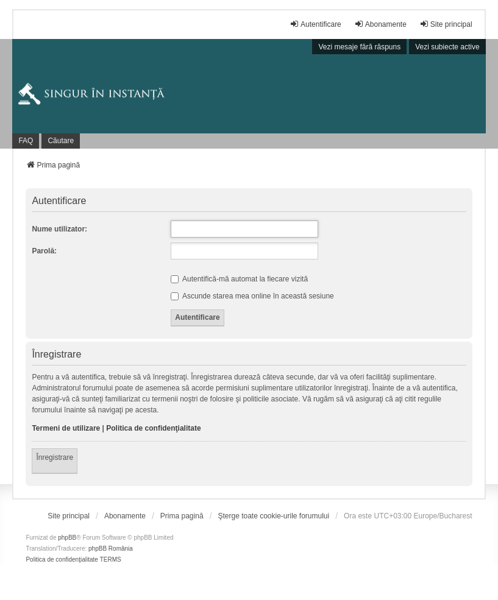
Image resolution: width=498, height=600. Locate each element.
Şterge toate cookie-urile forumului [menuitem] (273, 516)
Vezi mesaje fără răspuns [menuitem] (359, 47)
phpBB (67, 537)
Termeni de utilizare (66, 428)
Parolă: (44, 251)
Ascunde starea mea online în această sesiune (252, 296)
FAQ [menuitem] (25, 140)
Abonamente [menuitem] (380, 24)
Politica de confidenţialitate (153, 428)
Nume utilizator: (59, 229)
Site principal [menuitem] (445, 24)
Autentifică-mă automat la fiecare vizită (239, 279)
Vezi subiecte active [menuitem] (447, 47)
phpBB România (110, 548)
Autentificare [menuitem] (315, 24)
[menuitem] (69, 515)
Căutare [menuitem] (61, 140)
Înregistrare (54, 457)
